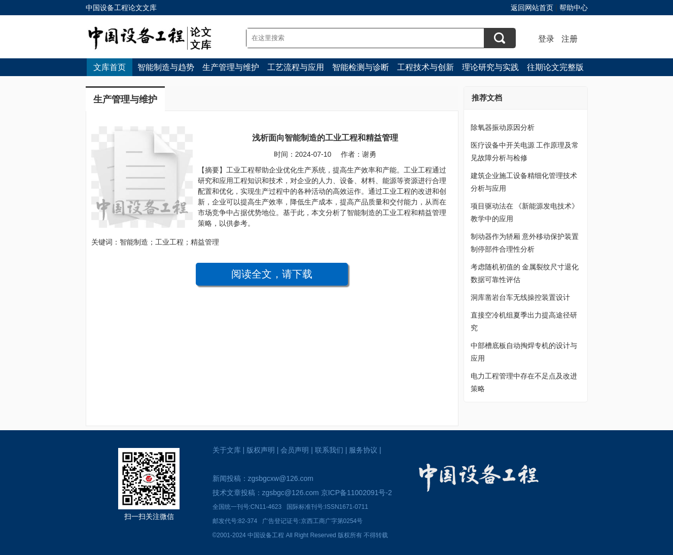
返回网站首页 (532, 8)
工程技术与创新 (425, 67)
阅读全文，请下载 (271, 274)
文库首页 (109, 67)
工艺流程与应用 (295, 67)
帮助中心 (573, 8)
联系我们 (329, 450)
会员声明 (294, 450)
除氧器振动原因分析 (503, 127)
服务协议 (363, 450)
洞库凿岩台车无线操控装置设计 (520, 297)
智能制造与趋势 (165, 67)
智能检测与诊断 (360, 67)
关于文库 (226, 450)
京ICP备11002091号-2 (356, 493)
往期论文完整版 (555, 67)
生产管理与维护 (230, 67)
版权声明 (260, 450)
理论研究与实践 (490, 67)
